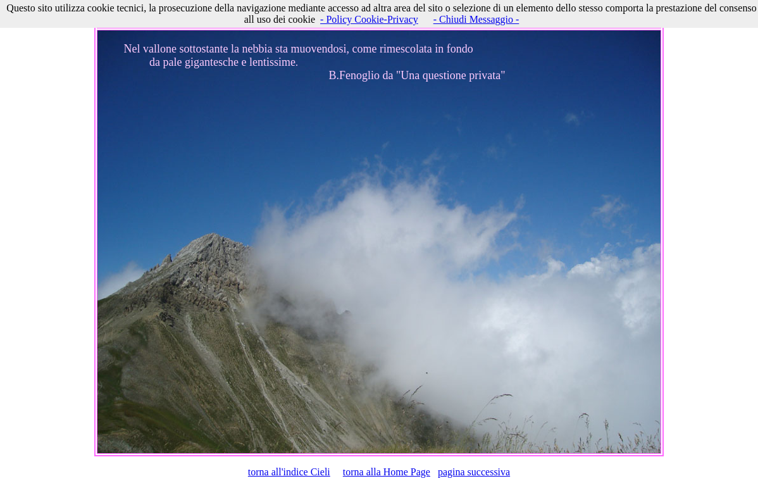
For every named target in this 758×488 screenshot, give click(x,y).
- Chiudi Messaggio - (476, 19)
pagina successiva (474, 471)
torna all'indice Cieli (289, 471)
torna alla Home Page (386, 471)
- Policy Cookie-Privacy (369, 19)
